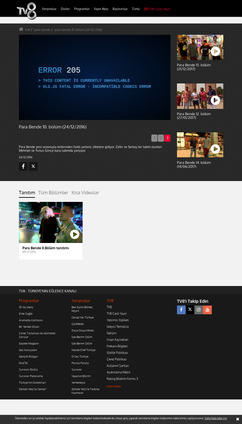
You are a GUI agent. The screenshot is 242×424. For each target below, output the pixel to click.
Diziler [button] (65, 9)
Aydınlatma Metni (118, 372)
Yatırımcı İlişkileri (118, 320)
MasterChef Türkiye (83, 350)
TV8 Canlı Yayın (157, 9)
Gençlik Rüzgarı (28, 356)
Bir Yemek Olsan (29, 326)
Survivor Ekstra (28, 369)
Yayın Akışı (101, 9)
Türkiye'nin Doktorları (32, 382)
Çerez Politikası (117, 359)
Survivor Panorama (31, 376)
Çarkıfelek (78, 324)
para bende (42, 30)
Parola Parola (80, 363)
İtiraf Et (23, 363)
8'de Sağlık (26, 313)
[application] (95, 77)
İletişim (111, 333)
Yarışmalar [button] (49, 9)
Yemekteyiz (78, 382)
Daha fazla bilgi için (216, 418)
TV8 (109, 307)
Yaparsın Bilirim (81, 376)
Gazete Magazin (29, 343)
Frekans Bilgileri (117, 346)
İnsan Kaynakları (117, 339)
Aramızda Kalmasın (31, 320)
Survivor (77, 369)
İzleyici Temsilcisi (118, 326)
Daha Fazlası (114, 386)
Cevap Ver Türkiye (83, 317)
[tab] (27, 194)
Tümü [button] (136, 9)
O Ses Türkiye (80, 356)
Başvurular (120, 9)
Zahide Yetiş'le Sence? (32, 389)
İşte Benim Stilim (82, 337)
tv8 (27, 30)
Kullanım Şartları (118, 365)
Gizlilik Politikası (117, 352)
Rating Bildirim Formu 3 (122, 379)
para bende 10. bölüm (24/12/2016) (78, 30)
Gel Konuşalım (28, 350)
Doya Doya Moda (83, 330)
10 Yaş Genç (26, 307)
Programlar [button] (82, 9)
